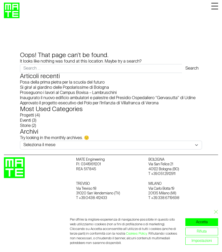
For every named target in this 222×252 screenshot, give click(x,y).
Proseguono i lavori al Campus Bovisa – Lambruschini (68, 93)
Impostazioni (202, 241)
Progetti (27, 115)
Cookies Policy (136, 233)
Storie (25, 126)
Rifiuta (202, 231)
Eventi (25, 121)
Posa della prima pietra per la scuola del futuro (62, 82)
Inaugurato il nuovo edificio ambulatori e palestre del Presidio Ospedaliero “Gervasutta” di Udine (107, 98)
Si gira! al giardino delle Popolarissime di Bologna (64, 88)
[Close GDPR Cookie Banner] (214, 212)
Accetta (202, 222)
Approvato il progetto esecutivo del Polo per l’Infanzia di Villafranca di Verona (89, 103)
